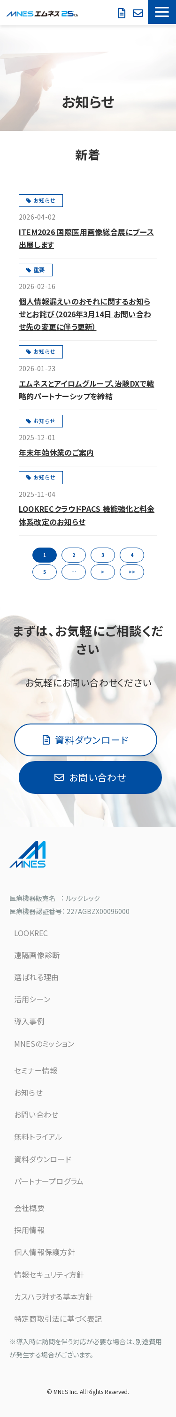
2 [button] (73, 554)
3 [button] (102, 554)
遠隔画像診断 (37, 954)
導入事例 (29, 1021)
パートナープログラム (49, 1181)
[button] (162, 12)
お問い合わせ (111, 17)
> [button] (102, 571)
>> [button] (132, 571)
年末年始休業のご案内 (56, 452)
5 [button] (44, 571)
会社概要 (29, 1207)
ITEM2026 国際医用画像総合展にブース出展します (86, 238)
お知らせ (44, 200)
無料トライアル (38, 1136)
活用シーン (32, 999)
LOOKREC (31, 932)
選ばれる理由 (36, 977)
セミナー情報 (35, 1070)
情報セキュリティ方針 (49, 1274)
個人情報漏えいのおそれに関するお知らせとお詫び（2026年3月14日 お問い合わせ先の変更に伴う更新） (85, 314)
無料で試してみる (139, 13)
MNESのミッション (44, 1043)
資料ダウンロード (122, 13)
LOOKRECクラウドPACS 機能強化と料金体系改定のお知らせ (86, 515)
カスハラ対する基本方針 (53, 1296)
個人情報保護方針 (44, 1251)
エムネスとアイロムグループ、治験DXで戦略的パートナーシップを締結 (86, 390)
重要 (39, 270)
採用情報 (29, 1229)
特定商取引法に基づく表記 (58, 1318)
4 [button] (131, 554)
